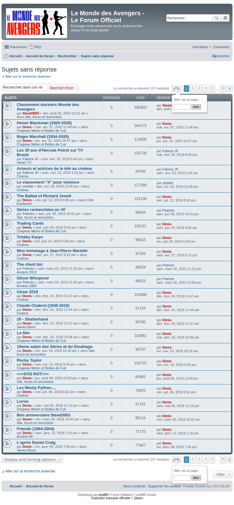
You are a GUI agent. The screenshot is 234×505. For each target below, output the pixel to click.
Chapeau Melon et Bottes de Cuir (41, 130)
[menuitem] (221, 47)
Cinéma (22, 176)
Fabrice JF (30, 159)
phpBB (103, 494)
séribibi (28, 186)
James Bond (26, 327)
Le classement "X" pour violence (48, 182)
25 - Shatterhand (32, 319)
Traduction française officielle (110, 498)
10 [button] (223, 88)
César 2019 (27, 291)
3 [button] (199, 88)
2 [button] (193, 88)
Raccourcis (18, 47)
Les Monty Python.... (36, 387)
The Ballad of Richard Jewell (44, 196)
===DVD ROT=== (33, 374)
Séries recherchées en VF (41, 209)
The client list (29, 264)
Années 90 (25, 436)
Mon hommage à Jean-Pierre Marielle (52, 250)
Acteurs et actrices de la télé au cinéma (54, 168)
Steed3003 (31, 113)
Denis (27, 127)
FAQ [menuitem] (37, 47)
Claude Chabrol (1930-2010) (43, 305)
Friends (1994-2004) (35, 428)
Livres (23, 401)
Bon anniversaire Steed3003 (43, 415)
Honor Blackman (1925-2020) (44, 123)
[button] (176, 89)
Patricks (28, 214)
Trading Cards (30, 223)
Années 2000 (27, 286)
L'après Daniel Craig (36, 442)
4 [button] (206, 88)
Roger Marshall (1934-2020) (43, 136)
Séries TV (24, 162)
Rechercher (216, 18)
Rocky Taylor (29, 360)
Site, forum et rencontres (43, 117)
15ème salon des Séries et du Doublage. (55, 346)
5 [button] (212, 88)
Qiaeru (138, 498)
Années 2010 (27, 272)
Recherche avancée (225, 18)
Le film (23, 333)
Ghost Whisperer (33, 278)
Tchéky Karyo (30, 237)
